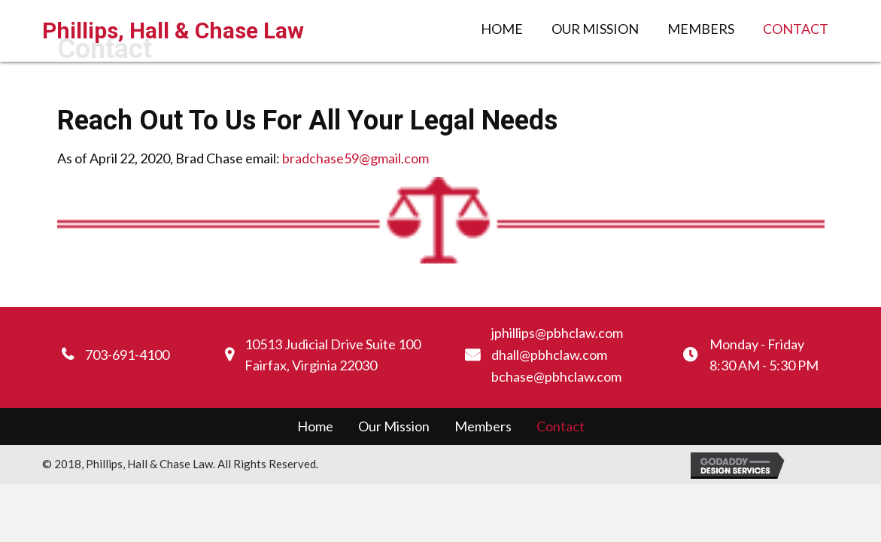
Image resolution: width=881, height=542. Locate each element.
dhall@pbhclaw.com (549, 354)
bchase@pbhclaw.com (556, 376)
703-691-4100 (127, 354)
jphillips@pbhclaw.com (557, 332)
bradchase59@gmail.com (355, 158)
